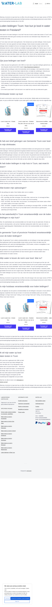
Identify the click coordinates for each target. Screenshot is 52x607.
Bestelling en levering (23, 409)
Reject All (23, 598)
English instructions (22, 400)
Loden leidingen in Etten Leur (8, 452)
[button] (47, 3)
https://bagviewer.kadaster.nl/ (32, 67)
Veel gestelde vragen (40, 400)
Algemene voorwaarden (23, 403)
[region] (17, 594)
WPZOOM (29, 470)
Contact (37, 406)
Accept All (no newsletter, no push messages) (17, 601)
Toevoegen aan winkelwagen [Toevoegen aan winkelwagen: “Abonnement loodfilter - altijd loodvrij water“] (44, 130)
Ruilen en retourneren (23, 406)
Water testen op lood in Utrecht (8, 430)
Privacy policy (21, 412)
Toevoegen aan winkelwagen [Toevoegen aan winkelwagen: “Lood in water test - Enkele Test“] (8, 130)
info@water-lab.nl (39, 403)
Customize (11, 598)
